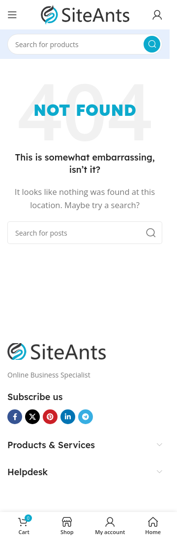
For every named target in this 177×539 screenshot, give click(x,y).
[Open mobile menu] (12, 15)
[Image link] (56, 350)
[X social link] (32, 416)
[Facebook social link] (14, 416)
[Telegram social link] (85, 416)
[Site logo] (85, 14)
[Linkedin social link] (67, 416)
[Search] (84, 44)
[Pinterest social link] (50, 416)
